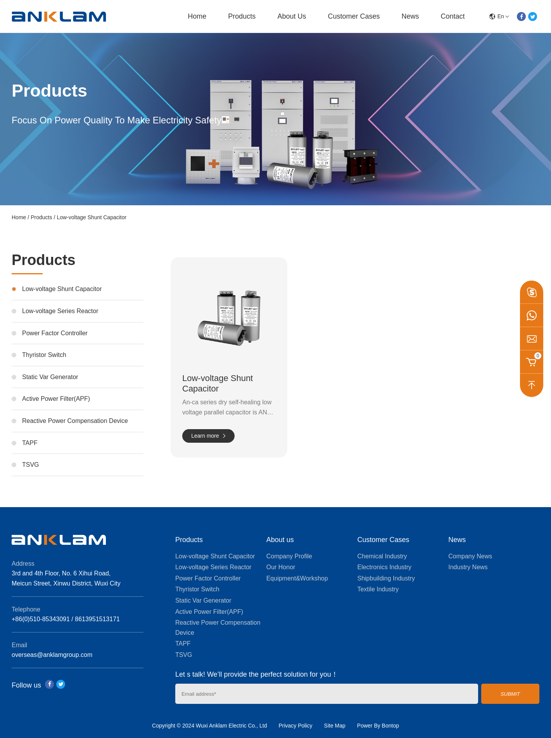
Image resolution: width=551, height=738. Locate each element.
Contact (452, 16)
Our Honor (280, 567)
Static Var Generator (50, 377)
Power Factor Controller (55, 333)
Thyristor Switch (44, 355)
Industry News (467, 567)
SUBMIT (510, 694)
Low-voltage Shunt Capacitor (91, 217)
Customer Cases (354, 16)
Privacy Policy (295, 725)
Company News (470, 556)
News (410, 16)
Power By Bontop (378, 725)
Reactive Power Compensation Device (75, 421)
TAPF (30, 443)
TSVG (30, 464)
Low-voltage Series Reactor (60, 311)
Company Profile (289, 556)
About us (291, 16)
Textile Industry (378, 589)
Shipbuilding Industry (386, 578)
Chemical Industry (382, 556)
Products (242, 16)
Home (197, 16)
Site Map (334, 725)
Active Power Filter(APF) (56, 398)
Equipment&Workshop (297, 578)
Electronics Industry (384, 567)
